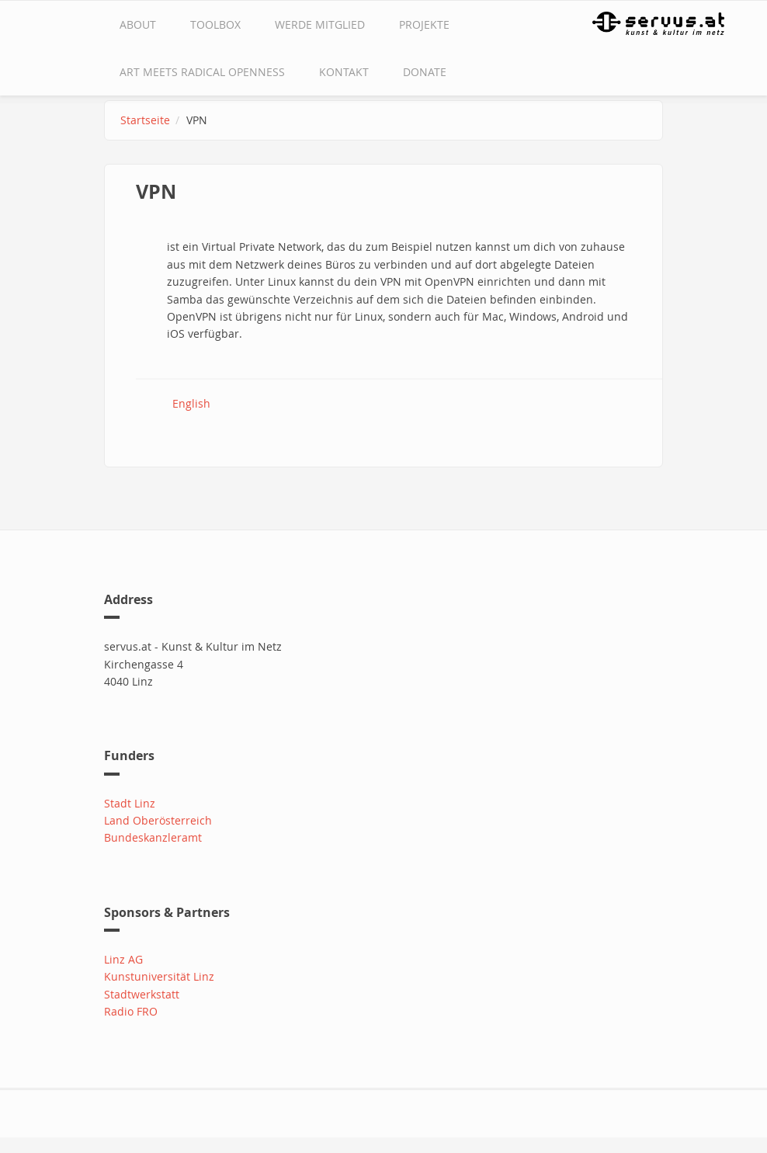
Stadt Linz (129, 803)
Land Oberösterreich (158, 820)
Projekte (424, 24)
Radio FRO (131, 1011)
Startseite (145, 120)
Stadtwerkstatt (141, 994)
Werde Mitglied (320, 24)
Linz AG (123, 959)
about (138, 24)
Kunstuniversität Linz (159, 976)
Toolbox (215, 24)
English (191, 403)
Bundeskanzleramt (153, 837)
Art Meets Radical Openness (202, 71)
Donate (424, 71)
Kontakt (344, 71)
